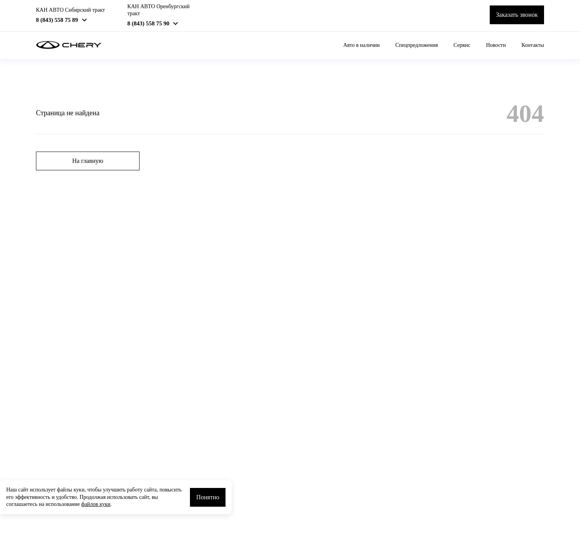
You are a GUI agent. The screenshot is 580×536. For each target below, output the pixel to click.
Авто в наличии (361, 45)
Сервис (461, 45)
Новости (496, 45)
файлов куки (96, 504)
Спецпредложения (416, 45)
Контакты (532, 45)
